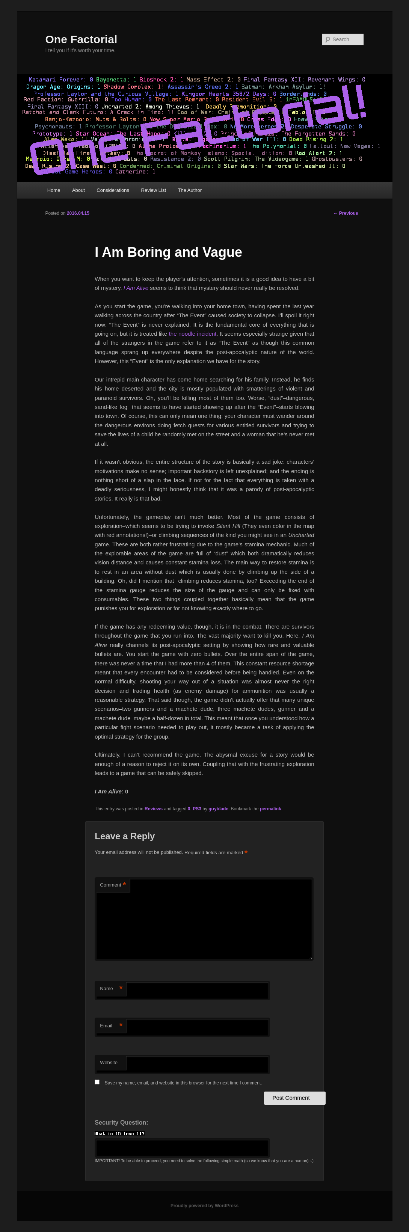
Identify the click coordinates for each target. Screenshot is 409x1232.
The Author (190, 190)
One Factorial (81, 39)
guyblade (218, 808)
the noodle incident (193, 333)
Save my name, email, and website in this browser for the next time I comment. (183, 1083)
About (78, 190)
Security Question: (121, 1122)
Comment (113, 885)
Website (109, 1062)
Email (111, 1026)
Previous (345, 213)
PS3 (197, 808)
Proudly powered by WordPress (204, 1205)
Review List (153, 190)
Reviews (154, 808)
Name (111, 988)
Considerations (113, 190)
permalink (270, 808)
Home (53, 190)
